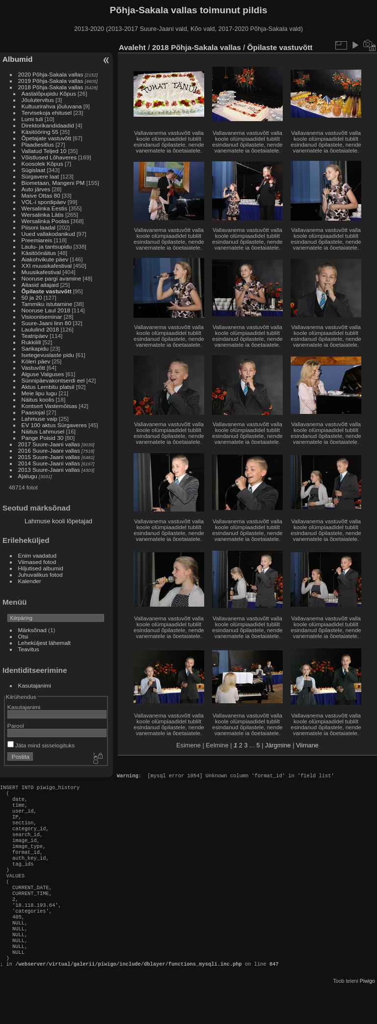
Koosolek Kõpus (42, 163)
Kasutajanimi (34, 685)
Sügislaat (33, 170)
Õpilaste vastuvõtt (47, 291)
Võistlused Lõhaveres (49, 157)
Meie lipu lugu (39, 393)
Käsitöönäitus (39, 253)
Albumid (17, 59)
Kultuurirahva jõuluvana (52, 106)
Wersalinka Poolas (45, 221)
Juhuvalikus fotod (40, 574)
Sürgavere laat (40, 176)
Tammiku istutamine (47, 304)
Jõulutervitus (38, 100)
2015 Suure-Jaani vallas (49, 457)
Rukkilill (31, 342)
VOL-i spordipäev (44, 202)
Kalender (29, 581)
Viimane (307, 745)
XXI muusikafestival (47, 265)
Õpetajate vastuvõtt (46, 138)
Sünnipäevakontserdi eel (53, 380)
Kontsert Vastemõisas (50, 406)
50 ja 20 (32, 297)
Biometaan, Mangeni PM (53, 182)
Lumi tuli (32, 119)
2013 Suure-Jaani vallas (49, 469)
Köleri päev (36, 361)
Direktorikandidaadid (48, 125)
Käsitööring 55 (40, 131)
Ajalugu (27, 476)
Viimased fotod (37, 562)
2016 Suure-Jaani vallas (49, 450)
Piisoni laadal (38, 227)
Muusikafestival (41, 272)
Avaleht (132, 47)
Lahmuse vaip (39, 418)
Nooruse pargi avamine (51, 278)
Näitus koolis (38, 399)
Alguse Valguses (43, 374)
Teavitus (28, 649)
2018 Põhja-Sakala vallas (50, 87)
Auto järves (36, 189)
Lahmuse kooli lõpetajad (58, 521)
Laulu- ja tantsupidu (47, 246)
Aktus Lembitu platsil (48, 387)
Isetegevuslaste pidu (48, 355)
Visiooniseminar (42, 316)
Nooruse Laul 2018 (46, 310)
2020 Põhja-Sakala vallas (50, 74)
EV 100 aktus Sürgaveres (54, 425)
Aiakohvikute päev (45, 259)
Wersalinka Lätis (43, 214)
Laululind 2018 (40, 329)
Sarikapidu (35, 348)
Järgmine (278, 745)
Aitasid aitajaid (40, 285)
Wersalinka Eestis (44, 208)
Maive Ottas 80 (41, 195)
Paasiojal (33, 412)
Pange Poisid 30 (43, 438)
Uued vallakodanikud (48, 233)
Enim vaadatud (37, 555)
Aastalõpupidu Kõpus (49, 93)
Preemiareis (37, 240)
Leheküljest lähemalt (44, 643)
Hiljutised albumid (40, 568)
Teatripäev (35, 336)
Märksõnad (32, 630)
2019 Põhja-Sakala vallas (50, 80)
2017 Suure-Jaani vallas (49, 444)
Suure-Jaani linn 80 (46, 323)
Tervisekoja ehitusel (47, 112)
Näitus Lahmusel (43, 431)
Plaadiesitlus (38, 144)
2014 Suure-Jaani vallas (49, 463)
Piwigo (367, 1016)
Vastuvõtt (33, 367)
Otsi (23, 636)
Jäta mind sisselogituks (41, 745)
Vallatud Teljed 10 (44, 151)
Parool (15, 725)
